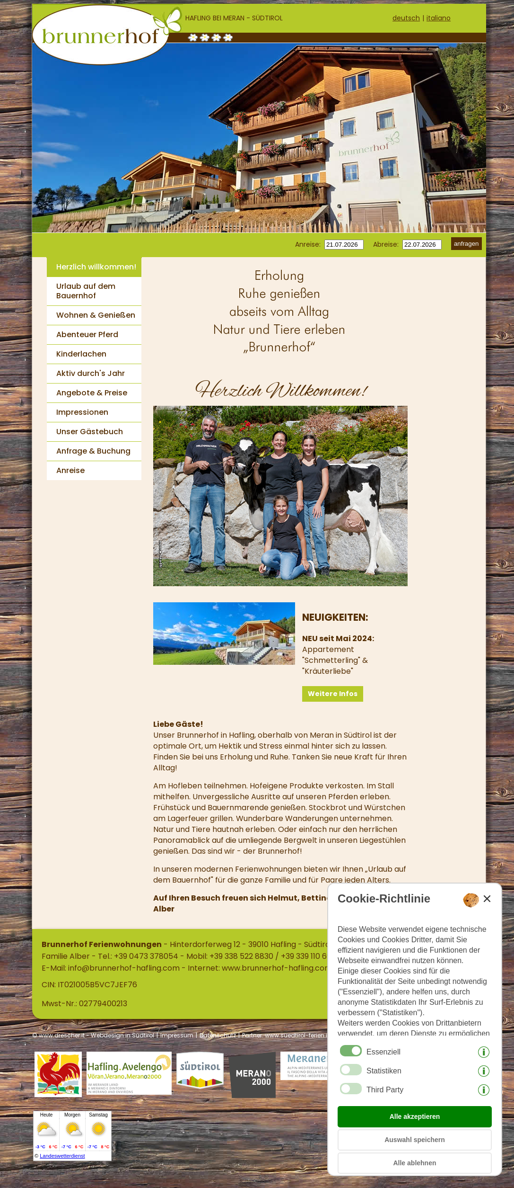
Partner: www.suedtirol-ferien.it (285, 1035)
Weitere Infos (332, 693)
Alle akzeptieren (415, 1116)
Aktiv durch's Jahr (90, 373)
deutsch (406, 18)
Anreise (70, 470)
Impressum (176, 1035)
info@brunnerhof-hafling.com (124, 968)
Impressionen (82, 412)
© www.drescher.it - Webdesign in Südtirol (93, 1035)
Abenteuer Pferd (87, 334)
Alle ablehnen (414, 1163)
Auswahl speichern (414, 1139)
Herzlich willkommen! (96, 266)
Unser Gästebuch (89, 431)
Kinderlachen (81, 353)
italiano (439, 18)
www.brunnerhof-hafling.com (277, 968)
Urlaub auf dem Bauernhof (85, 291)
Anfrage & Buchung (93, 451)
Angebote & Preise (91, 392)
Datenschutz (218, 1035)
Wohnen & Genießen (95, 315)
